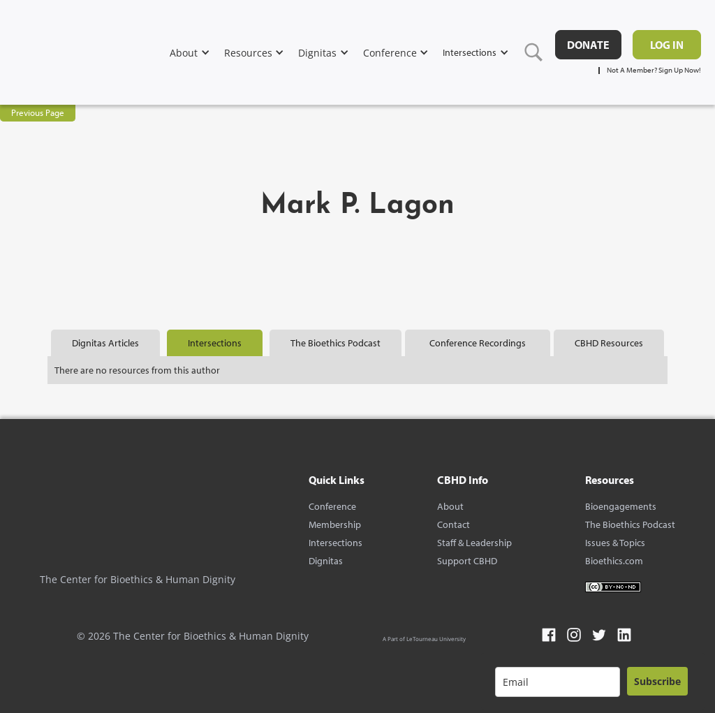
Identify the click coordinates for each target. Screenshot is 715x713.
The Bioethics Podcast (630, 524)
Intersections (335, 542)
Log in (667, 45)
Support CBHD (467, 560)
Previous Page (37, 112)
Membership (335, 524)
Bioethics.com (614, 560)
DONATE (588, 45)
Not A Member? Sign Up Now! (654, 70)
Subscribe (657, 681)
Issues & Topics (615, 542)
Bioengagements (620, 506)
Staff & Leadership (474, 542)
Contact (453, 524)
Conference (332, 506)
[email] (557, 682)
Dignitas (326, 560)
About (450, 506)
